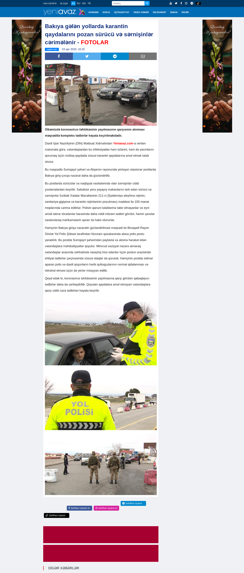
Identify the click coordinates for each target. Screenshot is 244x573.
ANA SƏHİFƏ (50, 3)
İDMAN (174, 12)
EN (84, 3)
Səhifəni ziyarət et (79, 507)
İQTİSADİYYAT (121, 12)
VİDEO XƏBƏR (141, 12)
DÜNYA (106, 12)
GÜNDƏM (93, 12)
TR (89, 3)
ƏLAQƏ (64, 3)
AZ (73, 3)
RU (78, 3)
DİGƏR (185, 12)
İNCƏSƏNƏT (159, 12)
